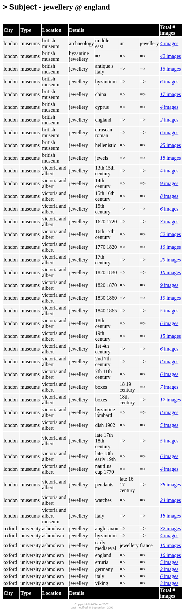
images (169, 43)
